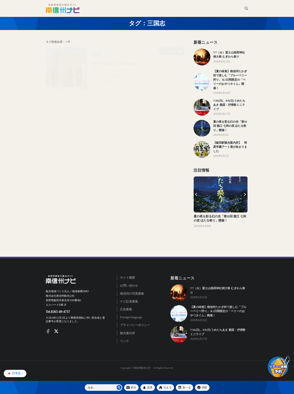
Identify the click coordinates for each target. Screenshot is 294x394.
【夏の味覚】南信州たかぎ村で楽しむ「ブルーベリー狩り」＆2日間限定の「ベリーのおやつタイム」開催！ (230, 80)
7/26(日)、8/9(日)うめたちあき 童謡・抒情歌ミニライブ (229, 105)
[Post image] (202, 57)
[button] (196, 194)
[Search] (119, 387)
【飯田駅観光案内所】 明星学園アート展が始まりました (230, 147)
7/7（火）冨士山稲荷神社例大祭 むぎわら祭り (229, 54)
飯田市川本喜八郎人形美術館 (131, 63)
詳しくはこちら (172, 51)
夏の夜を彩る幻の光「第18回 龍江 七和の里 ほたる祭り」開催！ (230, 126)
